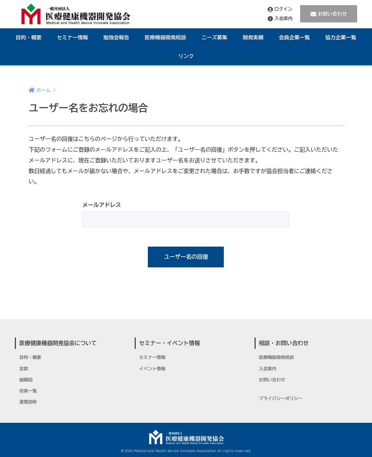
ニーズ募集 (214, 37)
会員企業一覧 (294, 37)
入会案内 (280, 18)
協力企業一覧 (340, 37)
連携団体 (28, 402)
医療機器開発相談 (165, 37)
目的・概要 (28, 37)
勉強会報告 (116, 37)
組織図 (25, 380)
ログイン (280, 9)
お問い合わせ (329, 14)
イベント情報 (152, 368)
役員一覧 (28, 391)
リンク (186, 56)
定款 (23, 368)
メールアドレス (101, 205)
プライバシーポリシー (281, 398)
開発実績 (253, 37)
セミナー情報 (72, 37)
